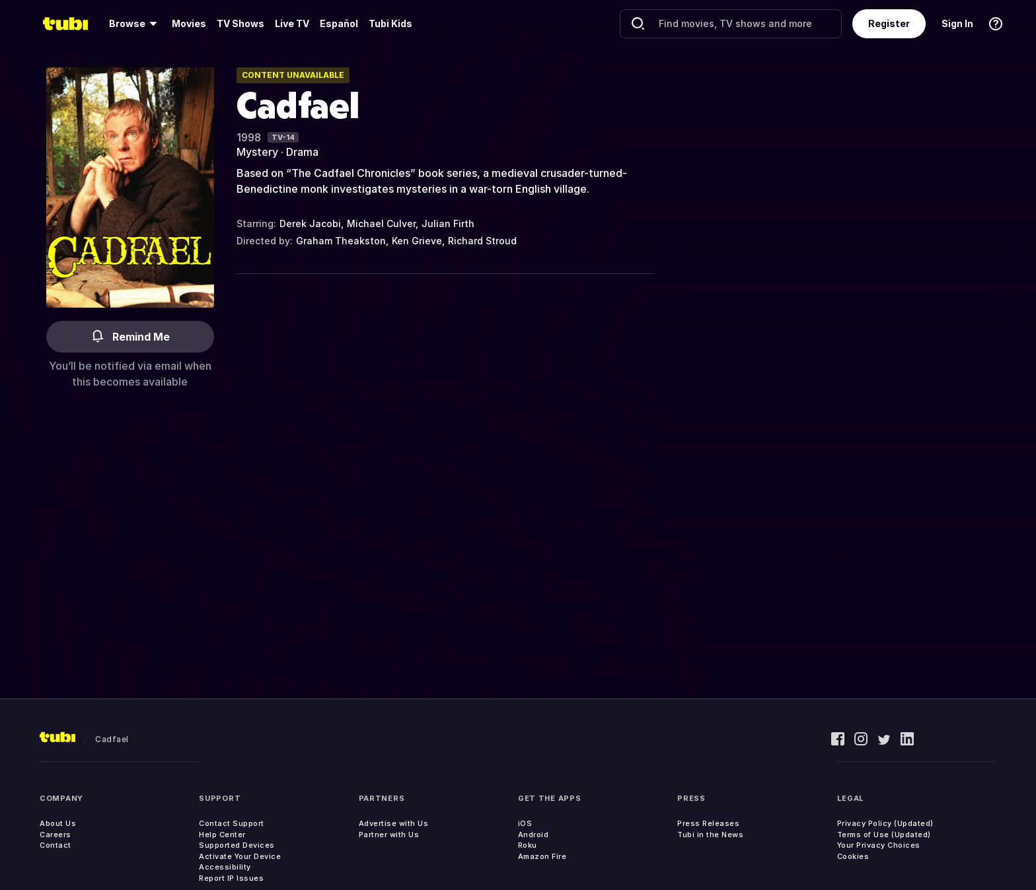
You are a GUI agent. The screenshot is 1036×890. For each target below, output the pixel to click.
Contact (55, 845)
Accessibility (225, 867)
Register (889, 23)
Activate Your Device (240, 856)
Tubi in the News (710, 834)
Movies (189, 23)
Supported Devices (237, 845)
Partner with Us (389, 834)
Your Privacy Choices (878, 845)
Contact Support (231, 823)
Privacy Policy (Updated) (885, 823)
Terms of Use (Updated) (884, 834)
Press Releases (708, 823)
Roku (527, 845)
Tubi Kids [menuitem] (390, 23)
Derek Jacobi (310, 223)
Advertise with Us (394, 823)
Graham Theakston (341, 240)
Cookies (853, 856)
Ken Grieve (417, 240)
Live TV (292, 23)
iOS (525, 823)
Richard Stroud (482, 240)
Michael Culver (381, 223)
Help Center (222, 834)
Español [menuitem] (339, 23)
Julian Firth (448, 223)
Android (533, 834)
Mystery (257, 151)
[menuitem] (135, 24)
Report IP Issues (231, 878)
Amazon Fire (542, 856)
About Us (58, 823)
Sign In (957, 23)
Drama (302, 151)
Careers (55, 834)
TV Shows (240, 23)
